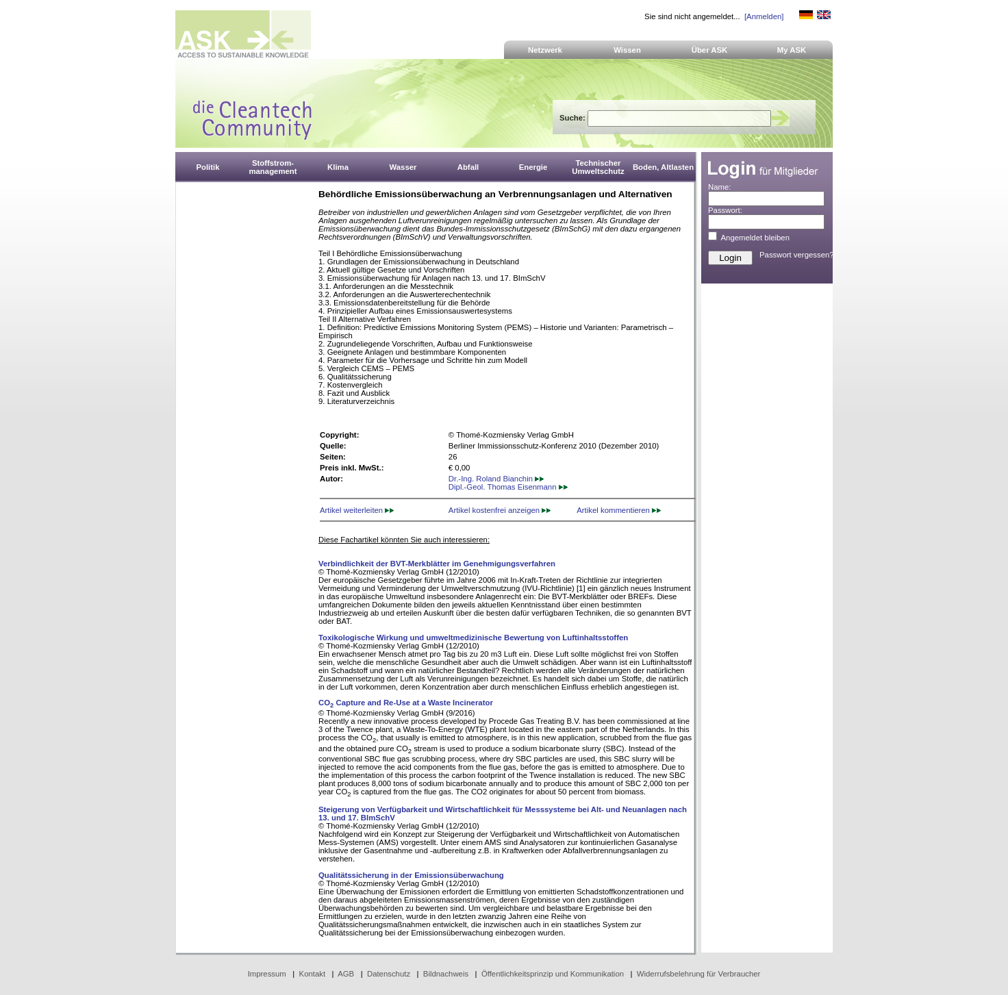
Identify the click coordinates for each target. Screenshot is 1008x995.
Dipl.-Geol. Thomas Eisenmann (508, 487)
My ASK (792, 50)
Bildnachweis (445, 974)
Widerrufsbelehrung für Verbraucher (699, 974)
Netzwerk (545, 50)
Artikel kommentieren (619, 510)
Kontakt (312, 974)
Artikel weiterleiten (357, 510)
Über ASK (710, 50)
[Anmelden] (763, 16)
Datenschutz (388, 974)
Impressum (267, 974)
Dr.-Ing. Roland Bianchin (496, 479)
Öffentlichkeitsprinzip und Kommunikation (552, 974)
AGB (346, 974)
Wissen (627, 50)
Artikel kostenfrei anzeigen (500, 510)
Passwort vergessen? (796, 255)
